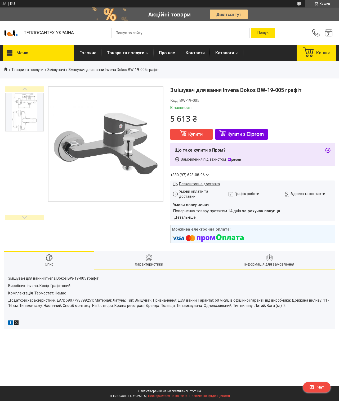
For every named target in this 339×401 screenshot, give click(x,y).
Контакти (195, 52)
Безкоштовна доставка (199, 184)
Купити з (246, 134)
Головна (87, 52)
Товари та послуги (125, 52)
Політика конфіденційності (209, 396)
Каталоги (224, 52)
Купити (195, 134)
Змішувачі (56, 70)
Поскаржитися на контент (167, 396)
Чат (316, 387)
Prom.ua (195, 391)
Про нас (167, 52)
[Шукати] (263, 33)
